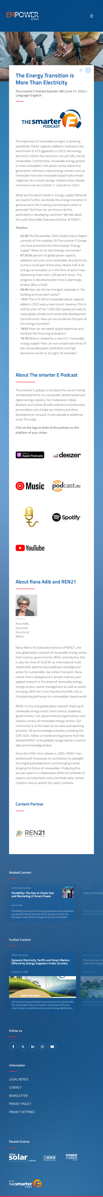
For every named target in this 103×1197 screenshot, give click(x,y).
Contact (15, 1087)
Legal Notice (19, 1079)
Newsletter (18, 1095)
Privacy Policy (20, 1103)
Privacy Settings (22, 1111)
